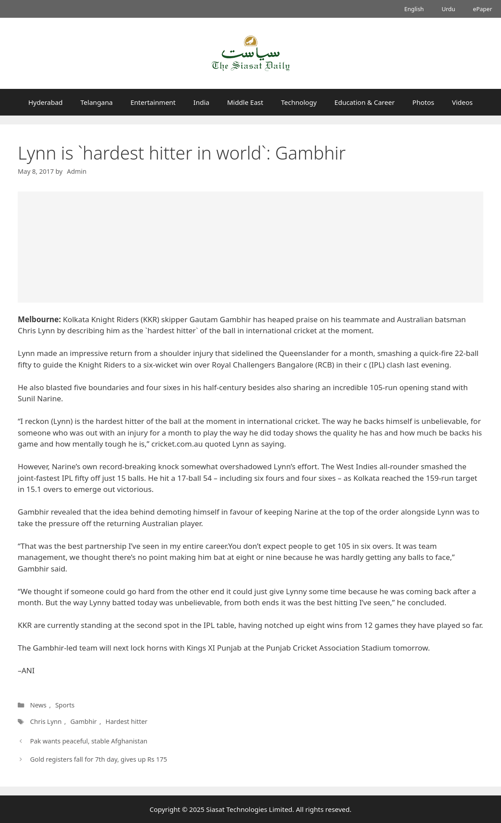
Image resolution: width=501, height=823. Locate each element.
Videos (462, 102)
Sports (65, 705)
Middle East (245, 102)
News (38, 705)
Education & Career (365, 102)
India (201, 102)
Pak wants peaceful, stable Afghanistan (89, 741)
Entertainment (153, 102)
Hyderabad (45, 102)
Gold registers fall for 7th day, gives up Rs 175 (98, 759)
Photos (423, 102)
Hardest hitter (127, 721)
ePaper (482, 9)
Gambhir (83, 721)
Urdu (448, 9)
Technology (298, 102)
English (414, 9)
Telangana (96, 102)
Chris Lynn (46, 721)
